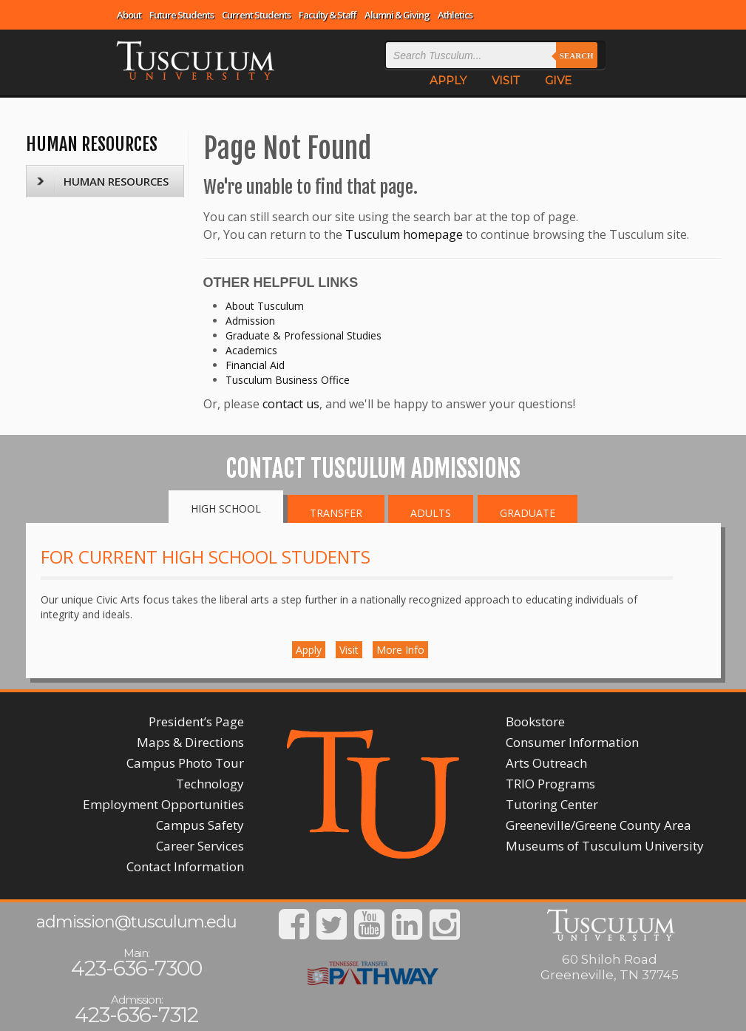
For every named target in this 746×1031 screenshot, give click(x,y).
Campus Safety (200, 825)
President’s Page (196, 721)
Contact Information (185, 866)
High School (226, 508)
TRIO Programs (550, 783)
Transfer (336, 513)
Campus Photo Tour (185, 762)
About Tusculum (265, 306)
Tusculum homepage (404, 234)
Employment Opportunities (163, 804)
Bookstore (535, 721)
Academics (251, 350)
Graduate (527, 513)
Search (577, 55)
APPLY (448, 80)
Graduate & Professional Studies (304, 335)
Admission (250, 321)
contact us (290, 404)
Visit (349, 650)
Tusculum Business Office (288, 380)
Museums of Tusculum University (605, 845)
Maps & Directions (190, 742)
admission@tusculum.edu (136, 922)
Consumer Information (572, 742)
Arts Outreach (546, 762)
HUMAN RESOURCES (91, 144)
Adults (430, 513)
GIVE (558, 80)
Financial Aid (255, 365)
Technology (210, 783)
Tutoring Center (552, 804)
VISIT (506, 80)
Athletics (455, 14)
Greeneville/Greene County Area (598, 825)
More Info (400, 650)
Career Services (200, 845)
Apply (309, 650)
